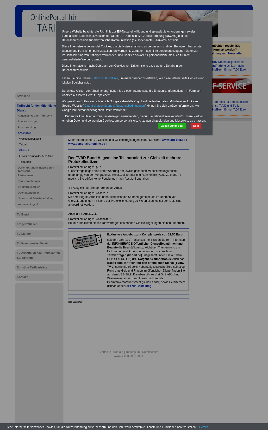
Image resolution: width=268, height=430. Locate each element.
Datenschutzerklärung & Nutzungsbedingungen (114, 105)
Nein (196, 125)
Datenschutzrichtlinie (104, 78)
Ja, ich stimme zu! (172, 125)
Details (203, 427)
